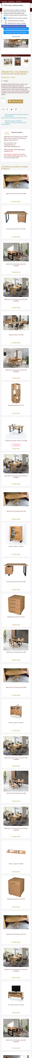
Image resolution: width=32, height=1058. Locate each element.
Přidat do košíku (15, 101)
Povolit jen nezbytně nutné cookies (16, 32)
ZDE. (11, 151)
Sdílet (7, 109)
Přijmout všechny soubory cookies (16, 29)
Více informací (16, 36)
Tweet (11, 109)
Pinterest (16, 109)
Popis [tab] (7, 132)
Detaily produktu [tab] (17, 132)
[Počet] (3, 101)
